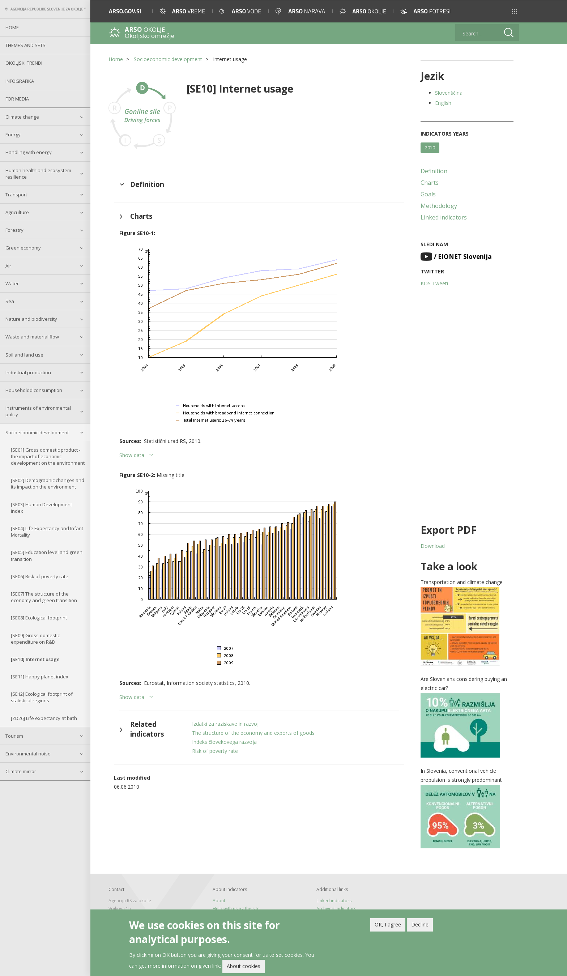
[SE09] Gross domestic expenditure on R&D (35, 638)
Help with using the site (236, 908)
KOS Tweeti (434, 283)
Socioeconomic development (37, 432)
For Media (17, 98)
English (443, 102)
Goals (428, 194)
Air (8, 266)
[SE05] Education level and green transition (46, 555)
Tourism (14, 736)
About (219, 901)
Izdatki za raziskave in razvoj (225, 723)
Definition (434, 171)
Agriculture (17, 212)
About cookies (243, 966)
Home (12, 27)
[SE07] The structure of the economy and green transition (44, 597)
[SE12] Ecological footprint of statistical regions (42, 697)
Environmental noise (28, 753)
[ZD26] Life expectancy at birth (44, 718)
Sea (9, 301)
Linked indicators (444, 217)
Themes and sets (25, 45)
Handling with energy (28, 152)
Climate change (22, 117)
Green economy (23, 247)
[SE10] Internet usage (35, 659)
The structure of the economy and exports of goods (253, 732)
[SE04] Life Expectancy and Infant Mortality (47, 531)
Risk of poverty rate (215, 750)
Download (433, 545)
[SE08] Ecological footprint (39, 617)
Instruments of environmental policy (38, 411)
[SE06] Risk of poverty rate (39, 576)
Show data (131, 455)
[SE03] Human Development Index (41, 507)
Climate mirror (20, 771)
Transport (16, 194)
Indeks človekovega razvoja (224, 741)
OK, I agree (388, 924)
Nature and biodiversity (31, 319)
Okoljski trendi (23, 63)
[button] (514, 11)
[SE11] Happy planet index (39, 676)
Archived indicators (336, 908)
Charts (430, 183)
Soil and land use (24, 354)
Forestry (14, 230)
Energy (13, 134)
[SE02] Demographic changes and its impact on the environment (47, 483)
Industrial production (28, 372)
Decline (420, 924)
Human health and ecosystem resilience (38, 173)
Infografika (19, 81)
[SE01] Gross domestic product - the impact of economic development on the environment (48, 456)
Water (12, 283)
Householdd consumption (33, 390)
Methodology (439, 206)
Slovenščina (448, 92)
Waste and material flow (32, 336)
